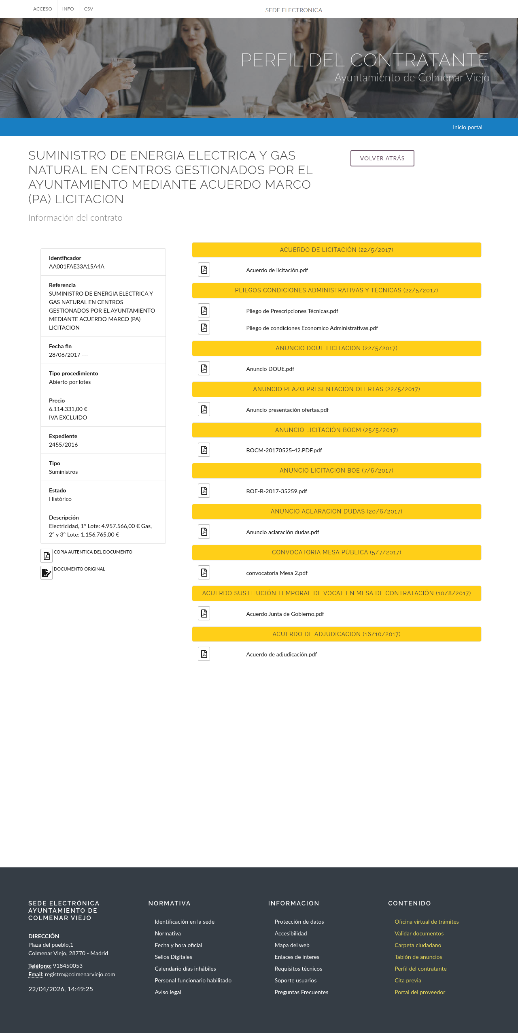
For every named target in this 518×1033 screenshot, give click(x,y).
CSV (88, 9)
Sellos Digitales (173, 956)
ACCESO (42, 9)
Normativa (168, 933)
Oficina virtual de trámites (427, 921)
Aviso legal (168, 991)
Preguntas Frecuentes (301, 991)
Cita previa (408, 980)
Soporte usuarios (295, 980)
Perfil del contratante (421, 968)
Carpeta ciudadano (418, 944)
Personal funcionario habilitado (193, 980)
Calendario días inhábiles (185, 968)
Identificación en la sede (184, 921)
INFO (68, 9)
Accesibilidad (291, 933)
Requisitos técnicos (299, 968)
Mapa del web (292, 944)
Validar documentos (419, 933)
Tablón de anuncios (418, 956)
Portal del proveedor (420, 991)
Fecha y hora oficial (178, 944)
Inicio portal (467, 127)
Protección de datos (299, 921)
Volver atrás (382, 158)
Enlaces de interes (297, 956)
